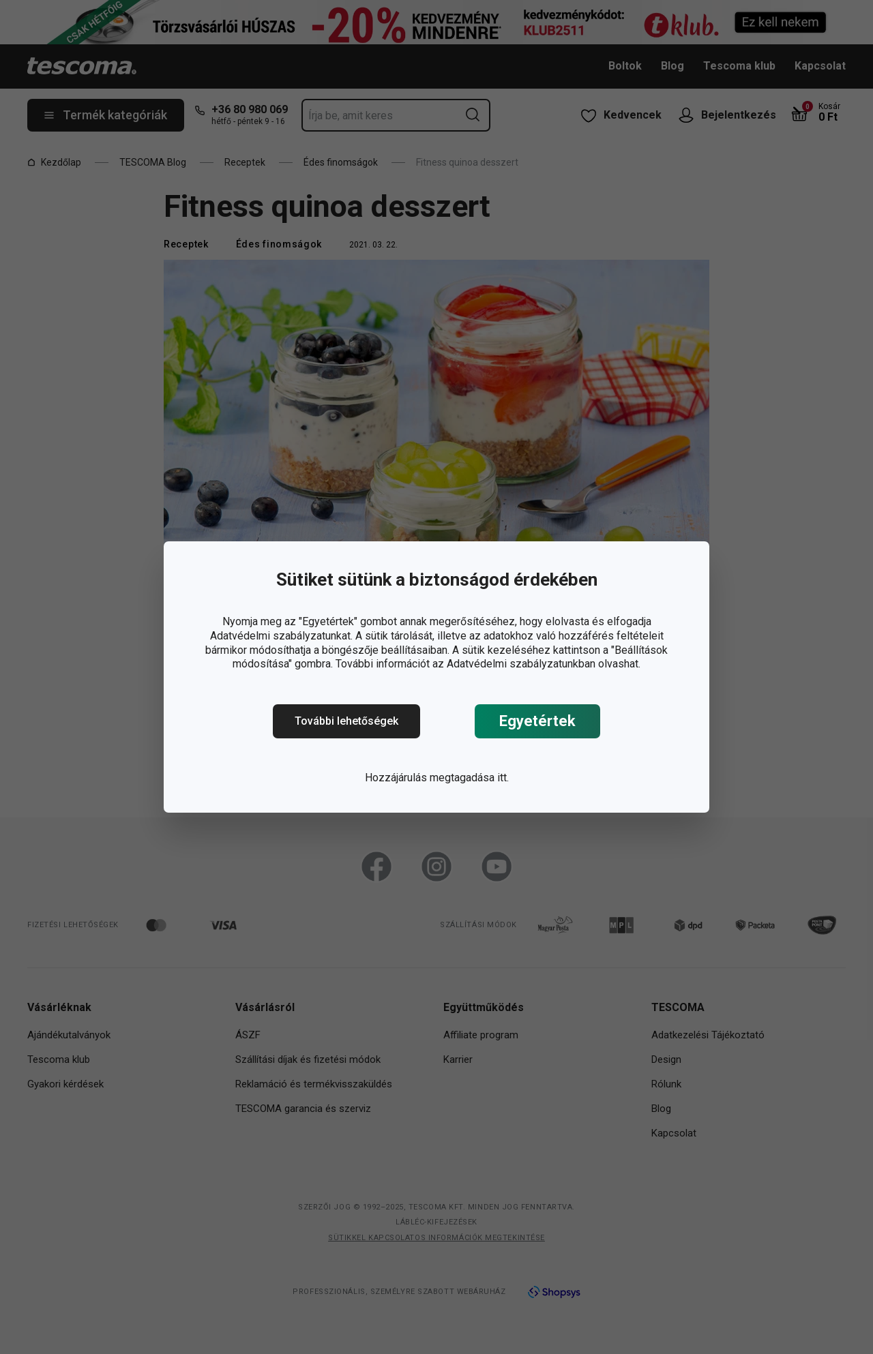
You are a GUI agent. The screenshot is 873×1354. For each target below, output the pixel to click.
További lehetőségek (346, 720)
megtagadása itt (468, 777)
